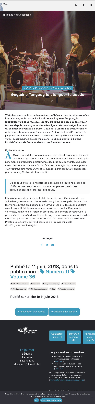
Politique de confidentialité (51, 400)
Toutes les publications (17, 14)
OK (36, 400)
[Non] (92, 397)
